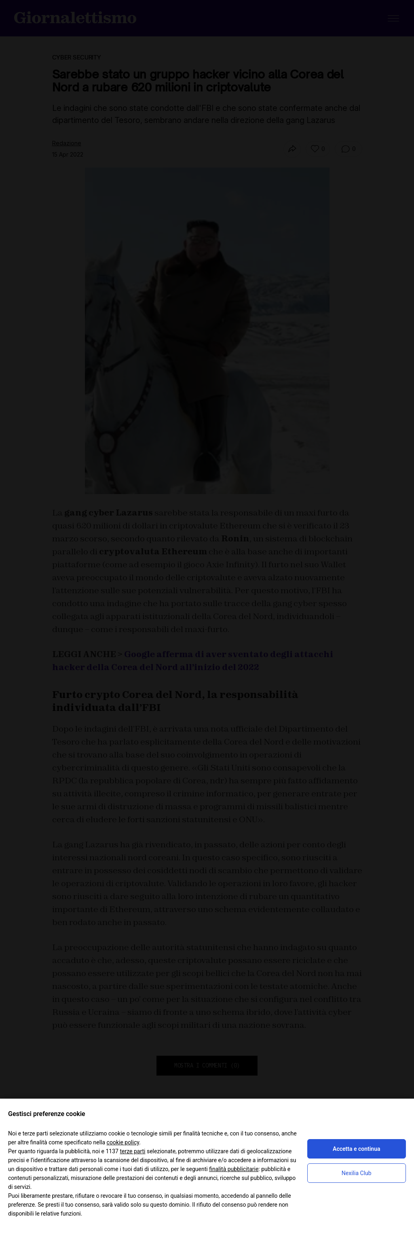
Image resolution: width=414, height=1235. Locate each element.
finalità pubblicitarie (233, 1169)
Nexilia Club (357, 1173)
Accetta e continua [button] (356, 1149)
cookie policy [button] (123, 1142)
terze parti (132, 1151)
